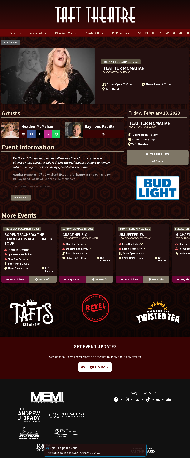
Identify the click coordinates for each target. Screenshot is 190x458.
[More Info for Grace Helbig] (86, 253)
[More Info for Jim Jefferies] (142, 253)
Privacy (133, 393)
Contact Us (149, 393)
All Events (10, 42)
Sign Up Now (95, 366)
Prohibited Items (157, 112)
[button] (27, 250)
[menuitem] (15, 33)
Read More (21, 197)
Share (157, 119)
